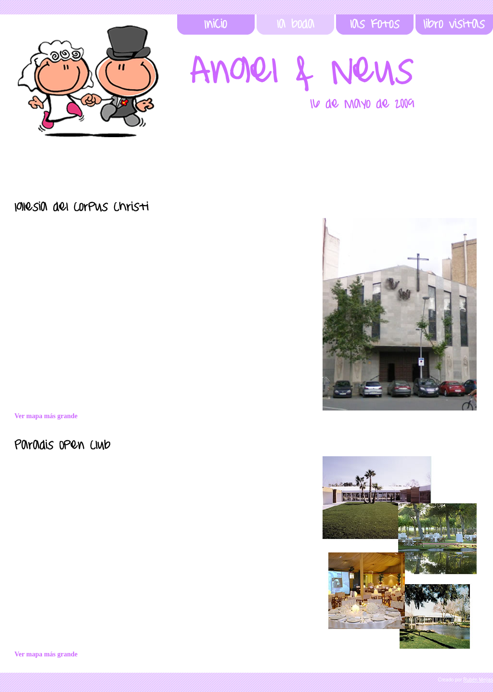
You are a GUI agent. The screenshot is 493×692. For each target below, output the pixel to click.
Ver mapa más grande (46, 654)
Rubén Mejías (478, 679)
